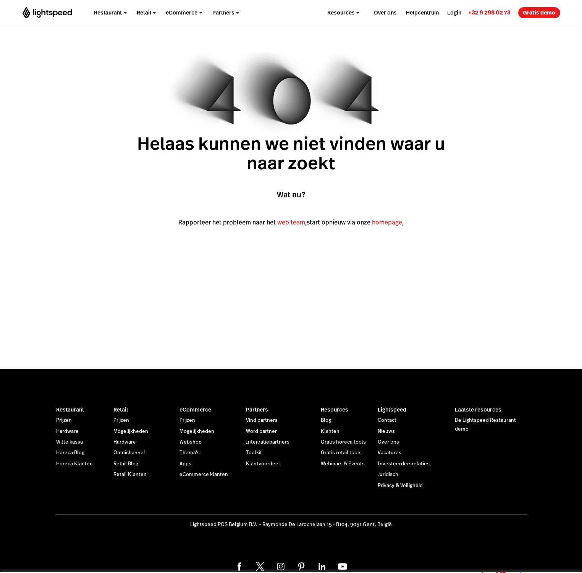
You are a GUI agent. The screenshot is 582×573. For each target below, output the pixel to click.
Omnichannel (129, 452)
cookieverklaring (278, 558)
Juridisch (388, 474)
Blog (326, 420)
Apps (185, 463)
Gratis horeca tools (343, 442)
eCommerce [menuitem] (181, 12)
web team (291, 222)
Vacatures (389, 452)
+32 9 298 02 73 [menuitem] (489, 12)
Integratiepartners (267, 442)
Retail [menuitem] (144, 12)
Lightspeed (392, 409)
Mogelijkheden (130, 431)
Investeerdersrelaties (404, 463)
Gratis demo (539, 12)
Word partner (261, 431)
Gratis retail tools (341, 452)
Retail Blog (125, 463)
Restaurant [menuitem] (108, 12)
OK (501, 563)
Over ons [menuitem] (385, 12)
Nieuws (386, 431)
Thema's (189, 452)
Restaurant (70, 409)
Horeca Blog (70, 452)
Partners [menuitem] (223, 12)
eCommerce (195, 409)
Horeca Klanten (74, 463)
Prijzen (64, 420)
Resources (334, 409)
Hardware (67, 431)
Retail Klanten (130, 474)
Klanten (330, 431)
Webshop (190, 442)
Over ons (388, 442)
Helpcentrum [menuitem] (422, 12)
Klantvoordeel (263, 463)
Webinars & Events (343, 463)
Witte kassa (69, 442)
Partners (257, 409)
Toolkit (254, 452)
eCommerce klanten (203, 474)
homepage (387, 222)
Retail (120, 409)
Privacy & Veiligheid (400, 485)
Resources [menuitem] (341, 12)
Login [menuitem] (454, 12)
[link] (489, 12)
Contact (387, 420)
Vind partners (262, 420)
